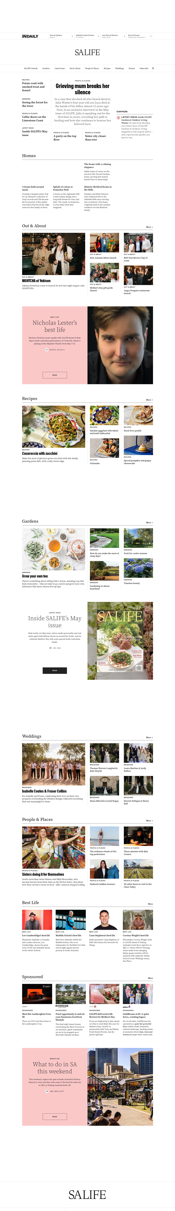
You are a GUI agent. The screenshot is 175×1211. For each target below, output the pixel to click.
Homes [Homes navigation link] (132, 68)
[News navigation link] (61, 36)
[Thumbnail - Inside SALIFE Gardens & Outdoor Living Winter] (137, 127)
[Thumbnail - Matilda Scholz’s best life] (71, 1027)
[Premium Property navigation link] (140, 36)
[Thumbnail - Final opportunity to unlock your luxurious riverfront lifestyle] (71, 1106)
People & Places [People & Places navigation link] (92, 68)
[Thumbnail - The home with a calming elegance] (67, 239)
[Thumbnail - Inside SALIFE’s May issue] (35, 167)
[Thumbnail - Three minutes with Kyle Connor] (138, 937)
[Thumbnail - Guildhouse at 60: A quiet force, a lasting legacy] (138, 1106)
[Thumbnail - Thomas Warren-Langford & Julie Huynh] (104, 854)
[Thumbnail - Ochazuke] (104, 548)
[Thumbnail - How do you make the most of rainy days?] (104, 639)
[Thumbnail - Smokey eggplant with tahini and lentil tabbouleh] (104, 516)
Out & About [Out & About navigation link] (75, 68)
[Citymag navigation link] (87, 36)
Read (54, 471)
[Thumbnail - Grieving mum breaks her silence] (83, 121)
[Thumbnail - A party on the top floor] (67, 184)
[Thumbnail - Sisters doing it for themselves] (53, 952)
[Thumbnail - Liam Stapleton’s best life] (104, 1024)
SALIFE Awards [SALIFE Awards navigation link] (31, 68)
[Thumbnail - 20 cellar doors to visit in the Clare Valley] (138, 970)
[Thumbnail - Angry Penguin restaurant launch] (138, 376)
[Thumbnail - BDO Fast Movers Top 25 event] (138, 343)
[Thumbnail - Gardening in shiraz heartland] (104, 671)
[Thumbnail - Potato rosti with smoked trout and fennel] (35, 94)
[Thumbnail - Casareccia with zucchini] (53, 530)
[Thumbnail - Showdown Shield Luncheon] (137, 150)
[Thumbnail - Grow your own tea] (53, 654)
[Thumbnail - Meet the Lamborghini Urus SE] (37, 1101)
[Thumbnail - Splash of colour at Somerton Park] (67, 283)
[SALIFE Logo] (87, 52)
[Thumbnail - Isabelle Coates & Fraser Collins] (53, 869)
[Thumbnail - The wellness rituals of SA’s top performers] (104, 937)
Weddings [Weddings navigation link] (119, 68)
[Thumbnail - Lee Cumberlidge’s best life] (37, 1027)
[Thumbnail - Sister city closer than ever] (98, 184)
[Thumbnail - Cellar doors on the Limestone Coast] (35, 153)
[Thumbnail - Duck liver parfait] (138, 515)
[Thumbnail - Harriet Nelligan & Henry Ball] (138, 886)
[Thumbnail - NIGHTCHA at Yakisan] (53, 357)
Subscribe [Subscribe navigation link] (144, 68)
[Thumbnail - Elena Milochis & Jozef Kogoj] (104, 885)
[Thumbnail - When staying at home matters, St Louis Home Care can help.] (137, 180)
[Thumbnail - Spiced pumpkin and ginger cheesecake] (138, 546)
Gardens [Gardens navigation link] (46, 68)
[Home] (35, 36)
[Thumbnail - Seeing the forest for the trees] (35, 129)
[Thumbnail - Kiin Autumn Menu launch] (104, 342)
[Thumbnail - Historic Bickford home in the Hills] (98, 285)
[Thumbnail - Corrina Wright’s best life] (138, 1032)
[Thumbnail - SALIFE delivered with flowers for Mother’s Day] (104, 1106)
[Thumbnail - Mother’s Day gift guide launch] (104, 373)
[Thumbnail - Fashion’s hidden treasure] (104, 968)
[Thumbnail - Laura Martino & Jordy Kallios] (138, 854)
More (149, 323)
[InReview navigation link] (114, 36)
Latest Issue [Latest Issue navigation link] (60, 68)
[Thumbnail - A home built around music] (36, 283)
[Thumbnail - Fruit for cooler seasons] (138, 638)
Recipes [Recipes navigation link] (107, 68)
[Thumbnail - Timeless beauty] (138, 668)
